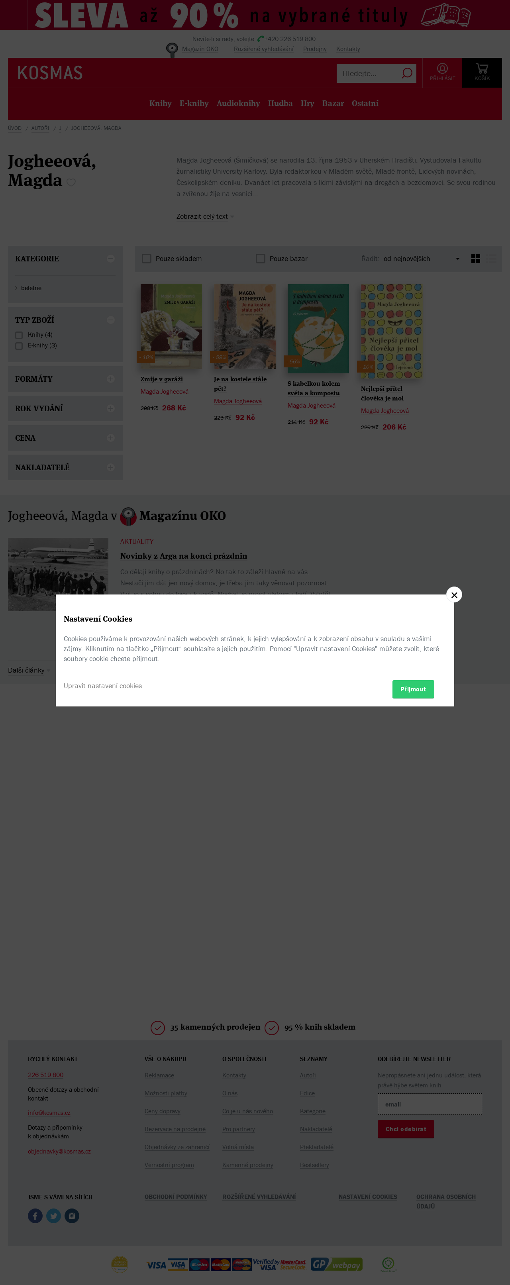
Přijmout (413, 689)
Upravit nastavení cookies (103, 685)
